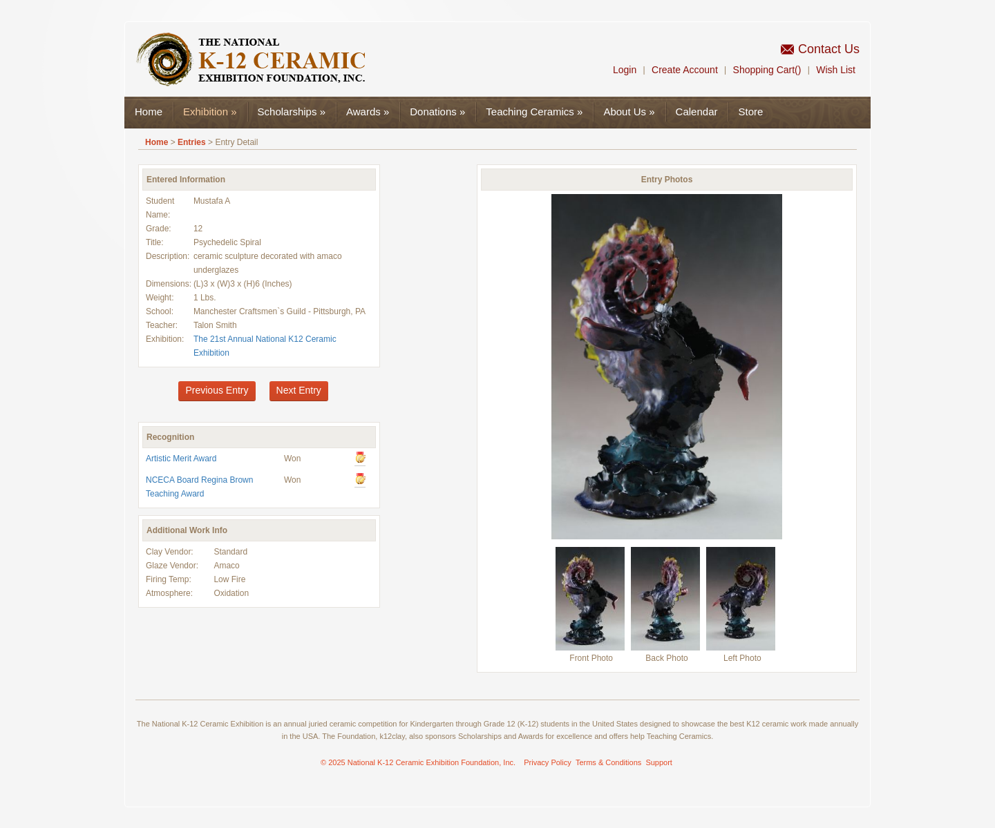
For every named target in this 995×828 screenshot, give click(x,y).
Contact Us (829, 49)
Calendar (697, 111)
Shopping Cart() (767, 69)
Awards (367, 111)
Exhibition (210, 111)
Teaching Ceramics (534, 111)
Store (750, 111)
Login (624, 69)
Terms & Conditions (608, 762)
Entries (192, 142)
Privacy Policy (547, 762)
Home (148, 111)
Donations (437, 111)
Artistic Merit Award (181, 458)
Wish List (835, 69)
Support (658, 762)
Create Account (685, 69)
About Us (628, 111)
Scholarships (291, 111)
